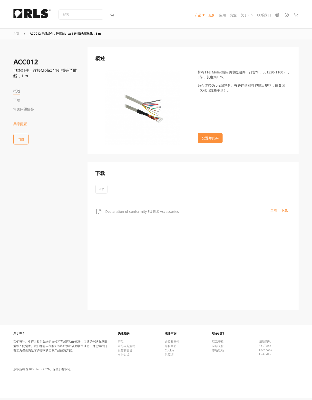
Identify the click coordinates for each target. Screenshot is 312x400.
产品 (198, 15)
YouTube (265, 348)
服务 (211, 15)
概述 (16, 91)
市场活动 (218, 352)
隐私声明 (170, 348)
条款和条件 (172, 343)
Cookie (169, 352)
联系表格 (218, 343)
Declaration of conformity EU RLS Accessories (142, 213)
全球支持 (218, 348)
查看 (273, 212)
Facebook (265, 352)
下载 (16, 100)
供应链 (169, 356)
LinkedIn (265, 356)
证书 (101, 191)
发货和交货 (125, 352)
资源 (233, 15)
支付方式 (123, 357)
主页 (16, 35)
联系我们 (264, 15)
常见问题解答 (23, 109)
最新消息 (265, 343)
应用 (222, 15)
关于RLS (247, 15)
